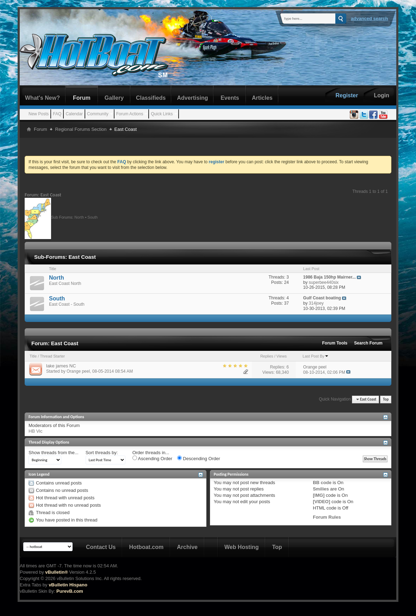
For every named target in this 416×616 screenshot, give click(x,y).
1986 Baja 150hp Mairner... (329, 277)
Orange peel (78, 371)
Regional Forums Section (81, 129)
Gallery (114, 98)
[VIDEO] (321, 501)
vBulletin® (56, 572)
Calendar (74, 113)
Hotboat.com (146, 547)
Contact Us (101, 547)
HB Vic (36, 431)
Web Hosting (241, 547)
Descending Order (198, 458)
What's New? (42, 98)
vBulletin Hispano (68, 584)
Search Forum (368, 343)
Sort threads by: (102, 452)
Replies (266, 356)
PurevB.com (69, 591)
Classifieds (151, 98)
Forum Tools (335, 343)
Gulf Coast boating (322, 297)
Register (346, 95)
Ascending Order (152, 458)
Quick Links (162, 113)
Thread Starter (52, 356)
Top (386, 399)
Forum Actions (129, 113)
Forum (82, 98)
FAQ (57, 113)
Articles (262, 98)
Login (381, 95)
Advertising (192, 98)
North (79, 217)
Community (97, 113)
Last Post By (316, 356)
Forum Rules (327, 517)
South (92, 217)
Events (230, 98)
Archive (187, 547)
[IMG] (318, 495)
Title (33, 356)
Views (282, 356)
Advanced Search (369, 18)
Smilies (321, 489)
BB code (322, 482)
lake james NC (61, 365)
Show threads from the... (54, 452)
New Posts (39, 113)
